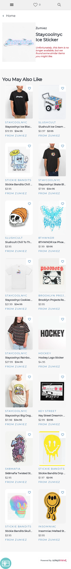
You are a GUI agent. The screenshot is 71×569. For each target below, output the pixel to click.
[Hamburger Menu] (11, 5)
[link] (35, 5)
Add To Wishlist (29, 88)
